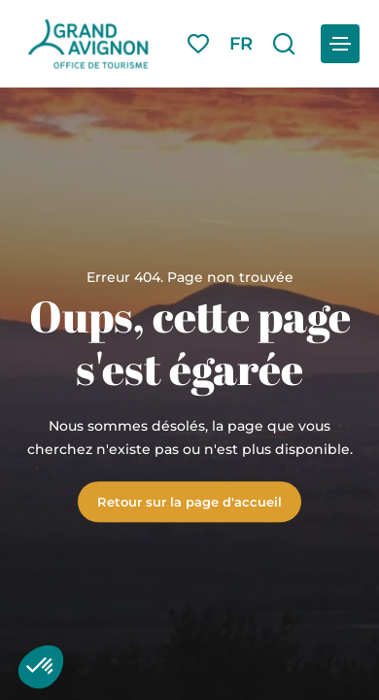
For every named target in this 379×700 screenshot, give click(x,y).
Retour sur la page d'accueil (189, 501)
